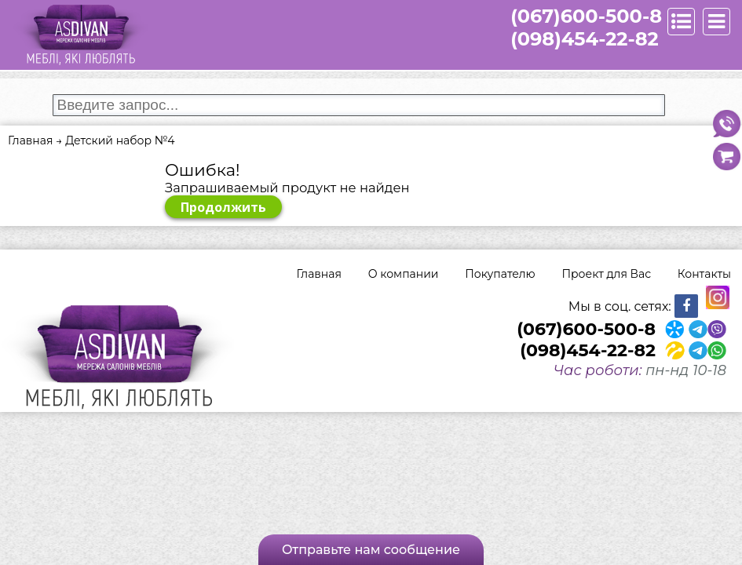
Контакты (704, 274)
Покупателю (500, 274)
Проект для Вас (606, 274)
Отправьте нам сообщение (371, 549)
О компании (403, 274)
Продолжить (223, 207)
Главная (319, 274)
